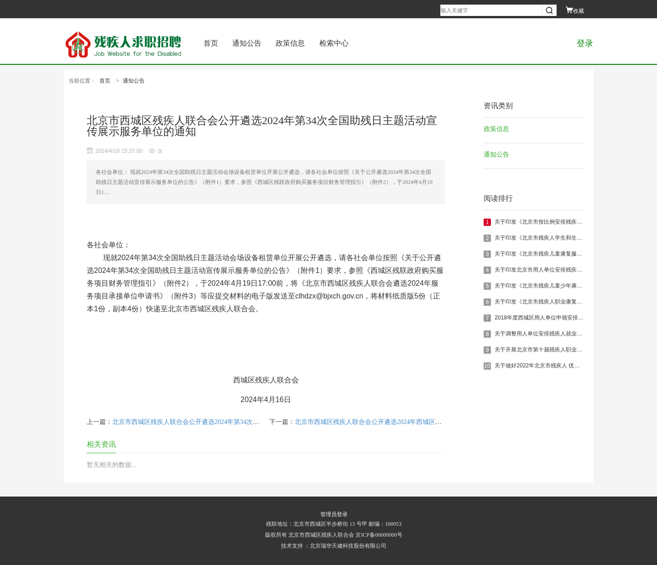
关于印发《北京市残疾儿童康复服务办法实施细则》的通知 (566, 254)
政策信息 (290, 43)
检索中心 (334, 43)
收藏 (575, 11)
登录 (585, 43)
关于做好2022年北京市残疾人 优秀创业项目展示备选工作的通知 (573, 365)
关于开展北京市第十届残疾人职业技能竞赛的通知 (555, 349)
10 (487, 366)
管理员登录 (334, 514)
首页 (210, 43)
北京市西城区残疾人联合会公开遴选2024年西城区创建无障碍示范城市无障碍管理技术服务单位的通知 (438, 422)
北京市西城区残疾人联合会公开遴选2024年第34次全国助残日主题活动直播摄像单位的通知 (240, 422)
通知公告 (246, 43)
